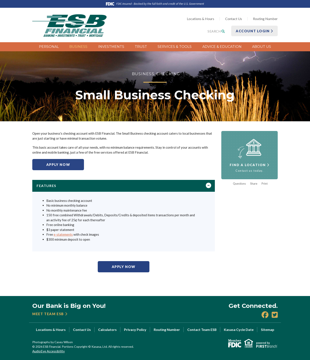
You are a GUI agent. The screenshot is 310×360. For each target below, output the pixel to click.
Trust (141, 47)
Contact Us (233, 19)
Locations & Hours (200, 19)
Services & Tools (175, 47)
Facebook (265, 314)
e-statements (63, 234)
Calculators (107, 329)
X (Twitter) (275, 314)
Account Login (254, 31)
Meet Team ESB (48, 314)
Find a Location (248, 165)
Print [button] (265, 183)
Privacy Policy (135, 329)
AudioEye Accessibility (48, 351)
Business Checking (156, 73)
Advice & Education (222, 47)
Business (78, 47)
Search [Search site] (216, 31)
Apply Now (58, 164)
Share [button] (253, 183)
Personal (49, 47)
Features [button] (46, 186)
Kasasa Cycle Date (239, 329)
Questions (239, 183)
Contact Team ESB (202, 329)
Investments (111, 47)
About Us (261, 47)
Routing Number (265, 19)
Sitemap (267, 329)
